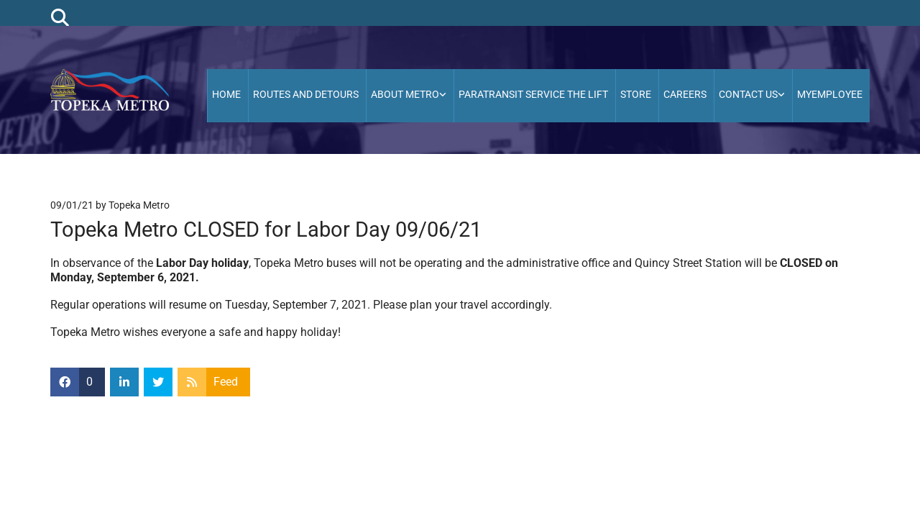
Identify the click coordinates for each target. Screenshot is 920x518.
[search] (60, 17)
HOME (226, 94)
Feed (225, 381)
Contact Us (748, 94)
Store (635, 94)
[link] (410, 95)
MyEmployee (829, 94)
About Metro (405, 94)
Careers (685, 94)
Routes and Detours (306, 94)
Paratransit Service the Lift (533, 94)
